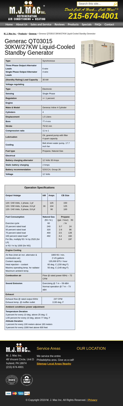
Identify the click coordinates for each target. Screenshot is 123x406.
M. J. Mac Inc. (10, 34)
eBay (8, 30)
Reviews (60, 24)
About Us (21, 24)
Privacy (92, 400)
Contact (109, 24)
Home (9, 24)
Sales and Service (41, 24)
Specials (87, 24)
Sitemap (42, 363)
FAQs (98, 24)
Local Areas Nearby (59, 363)
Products (73, 24)
